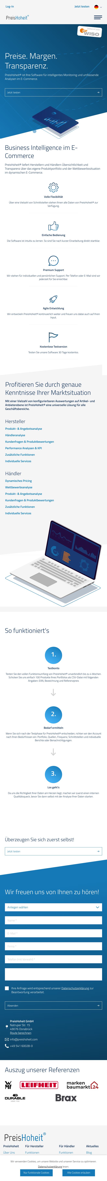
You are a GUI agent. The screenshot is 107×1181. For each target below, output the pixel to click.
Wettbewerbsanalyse (18, 487)
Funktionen (32, 1153)
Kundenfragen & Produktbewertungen (29, 442)
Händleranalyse (15, 435)
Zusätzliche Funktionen (20, 455)
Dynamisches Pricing (18, 481)
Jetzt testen (82, 6)
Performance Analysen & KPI (23, 448)
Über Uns (9, 1153)
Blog (89, 1153)
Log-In (10, 6)
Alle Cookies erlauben (78, 1173)
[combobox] (97, 6)
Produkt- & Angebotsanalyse (23, 429)
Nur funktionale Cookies (36, 1173)
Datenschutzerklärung (75, 988)
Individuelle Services (18, 461)
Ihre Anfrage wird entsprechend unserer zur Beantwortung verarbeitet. (52, 990)
